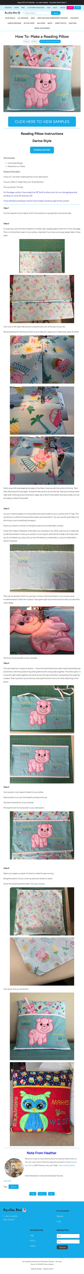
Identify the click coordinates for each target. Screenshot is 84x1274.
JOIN (77, 8)
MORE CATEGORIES (42, 28)
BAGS (50, 23)
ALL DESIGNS (23, 18)
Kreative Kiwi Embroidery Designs (42, 1261)
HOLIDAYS (74, 18)
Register (60, 1216)
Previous (42, 1194)
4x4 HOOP (41, 23)
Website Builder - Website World (42, 1269)
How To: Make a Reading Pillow (50, 41)
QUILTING (72, 23)
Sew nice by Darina (67, 1165)
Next (51, 1194)
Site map (59, 1261)
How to (13, 1187)
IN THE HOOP (29, 23)
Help (32, 1235)
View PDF (7, 1181)
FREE (23, 8)
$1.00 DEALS (10, 18)
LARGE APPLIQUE (14, 23)
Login (70, 8)
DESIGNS (8, 8)
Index (32, 1194)
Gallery (33, 1246)
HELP (49, 8)
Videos (62, 8)
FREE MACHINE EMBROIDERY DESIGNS (52, 18)
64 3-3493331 (12, 1216)
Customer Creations (35, 8)
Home (16, 8)
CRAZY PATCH (60, 23)
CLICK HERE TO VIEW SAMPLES (42, 121)
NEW (33, 18)
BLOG (55, 8)
